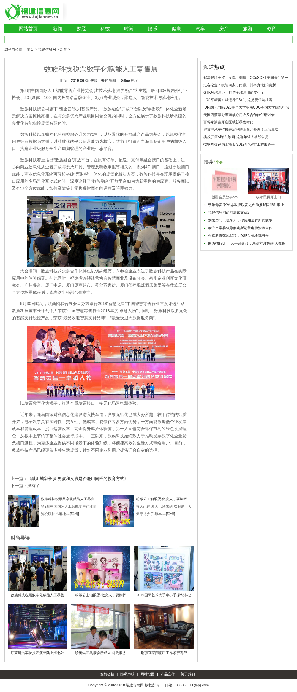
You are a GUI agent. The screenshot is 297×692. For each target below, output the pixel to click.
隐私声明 (127, 674)
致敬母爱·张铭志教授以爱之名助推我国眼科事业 (246, 205)
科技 (105, 28)
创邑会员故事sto (224, 197)
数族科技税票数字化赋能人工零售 (67, 499)
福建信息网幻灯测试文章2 (228, 213)
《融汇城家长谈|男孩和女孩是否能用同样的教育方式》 (77, 478)
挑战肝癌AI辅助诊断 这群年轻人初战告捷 (235, 137)
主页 (30, 49)
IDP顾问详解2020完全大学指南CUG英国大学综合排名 (246, 107)
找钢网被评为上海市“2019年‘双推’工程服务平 (239, 144)
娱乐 (152, 28)
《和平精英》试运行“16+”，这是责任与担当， (239, 100)
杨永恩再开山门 (268, 197)
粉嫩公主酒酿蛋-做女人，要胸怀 (161, 499)
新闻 (57, 28)
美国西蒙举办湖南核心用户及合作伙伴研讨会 (239, 115)
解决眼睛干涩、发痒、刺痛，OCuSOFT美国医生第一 (245, 78)
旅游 (247, 28)
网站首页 (28, 28)
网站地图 (147, 674)
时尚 (129, 28)
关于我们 (188, 674)
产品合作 (168, 674)
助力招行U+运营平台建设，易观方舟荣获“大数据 (246, 243)
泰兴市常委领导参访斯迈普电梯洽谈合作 (240, 228)
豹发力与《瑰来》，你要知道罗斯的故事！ (242, 220)
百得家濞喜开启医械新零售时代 (228, 122)
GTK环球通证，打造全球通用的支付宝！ (235, 92)
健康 (176, 28)
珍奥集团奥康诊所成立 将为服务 (100, 653)
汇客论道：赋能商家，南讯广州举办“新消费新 (239, 85)
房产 (224, 28)
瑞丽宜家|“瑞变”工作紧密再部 (164, 653)
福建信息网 (47, 49)
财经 (81, 28)
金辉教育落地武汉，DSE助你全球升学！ (240, 236)
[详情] (74, 514)
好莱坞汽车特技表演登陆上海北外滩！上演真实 (240, 129)
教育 (271, 28)
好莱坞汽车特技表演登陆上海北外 (37, 653)
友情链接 (107, 674)
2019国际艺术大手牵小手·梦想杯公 (164, 595)
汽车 (200, 28)
